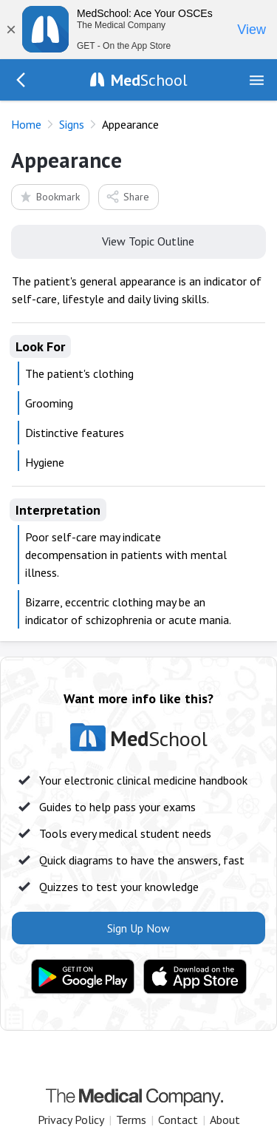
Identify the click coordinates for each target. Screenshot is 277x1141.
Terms (131, 1119)
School (149, 80)
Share (127, 196)
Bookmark (49, 196)
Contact (178, 1119)
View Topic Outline (138, 240)
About (225, 1119)
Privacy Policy (71, 1119)
